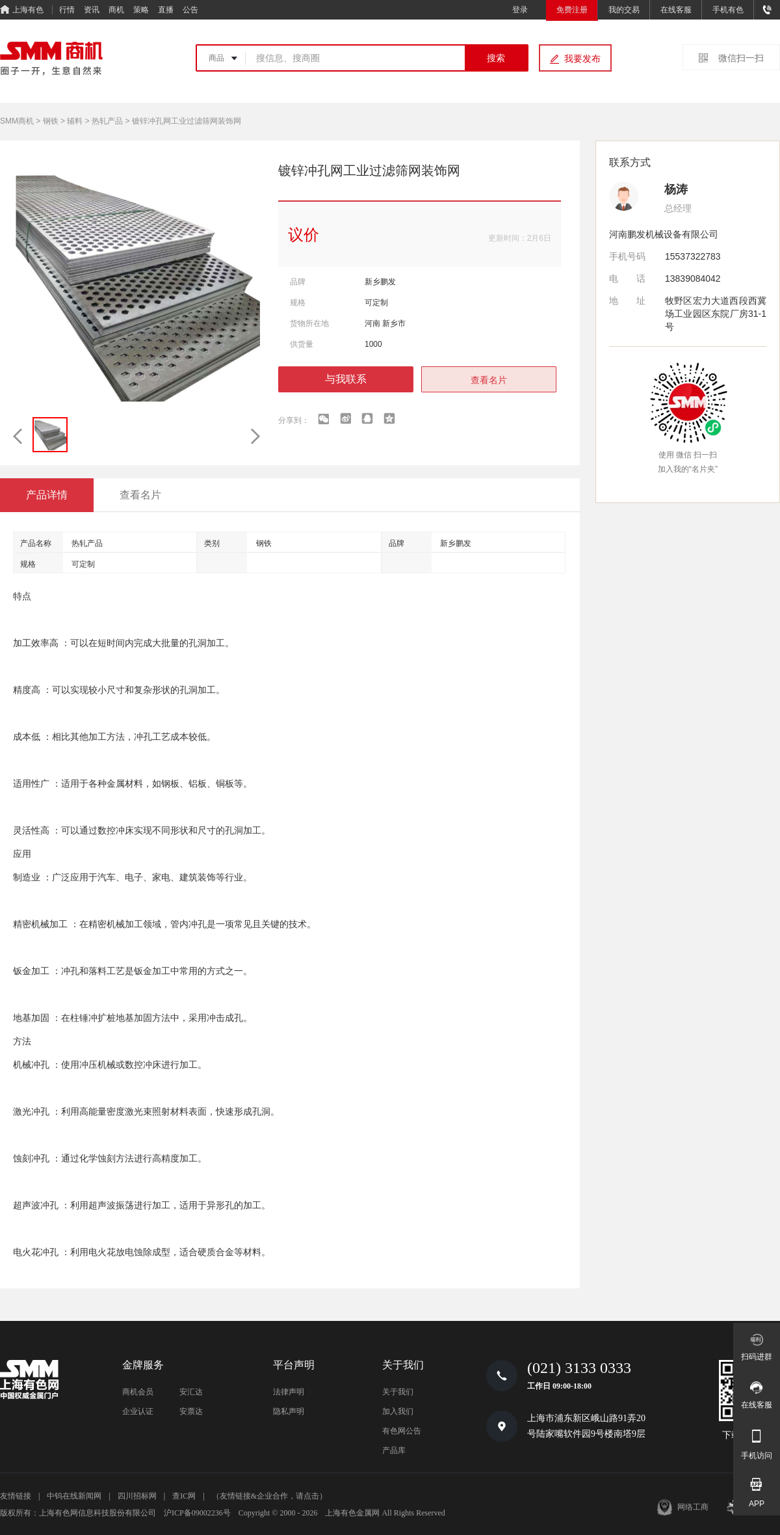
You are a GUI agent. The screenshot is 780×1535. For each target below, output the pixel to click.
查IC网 (184, 1496)
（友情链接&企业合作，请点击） (269, 1496)
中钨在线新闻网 (74, 1496)
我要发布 (582, 58)
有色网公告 (401, 1430)
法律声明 (288, 1391)
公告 (190, 9)
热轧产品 (107, 121)
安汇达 (191, 1391)
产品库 (394, 1450)
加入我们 (397, 1411)
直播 (166, 9)
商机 (116, 9)
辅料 (75, 121)
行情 (67, 9)
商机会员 (137, 1391)
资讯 (91, 9)
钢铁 (50, 121)
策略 (141, 9)
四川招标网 (137, 1496)
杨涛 (676, 189)
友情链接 (15, 1496)
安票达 (191, 1411)
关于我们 (397, 1391)
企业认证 (137, 1411)
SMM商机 (17, 121)
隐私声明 (288, 1411)
